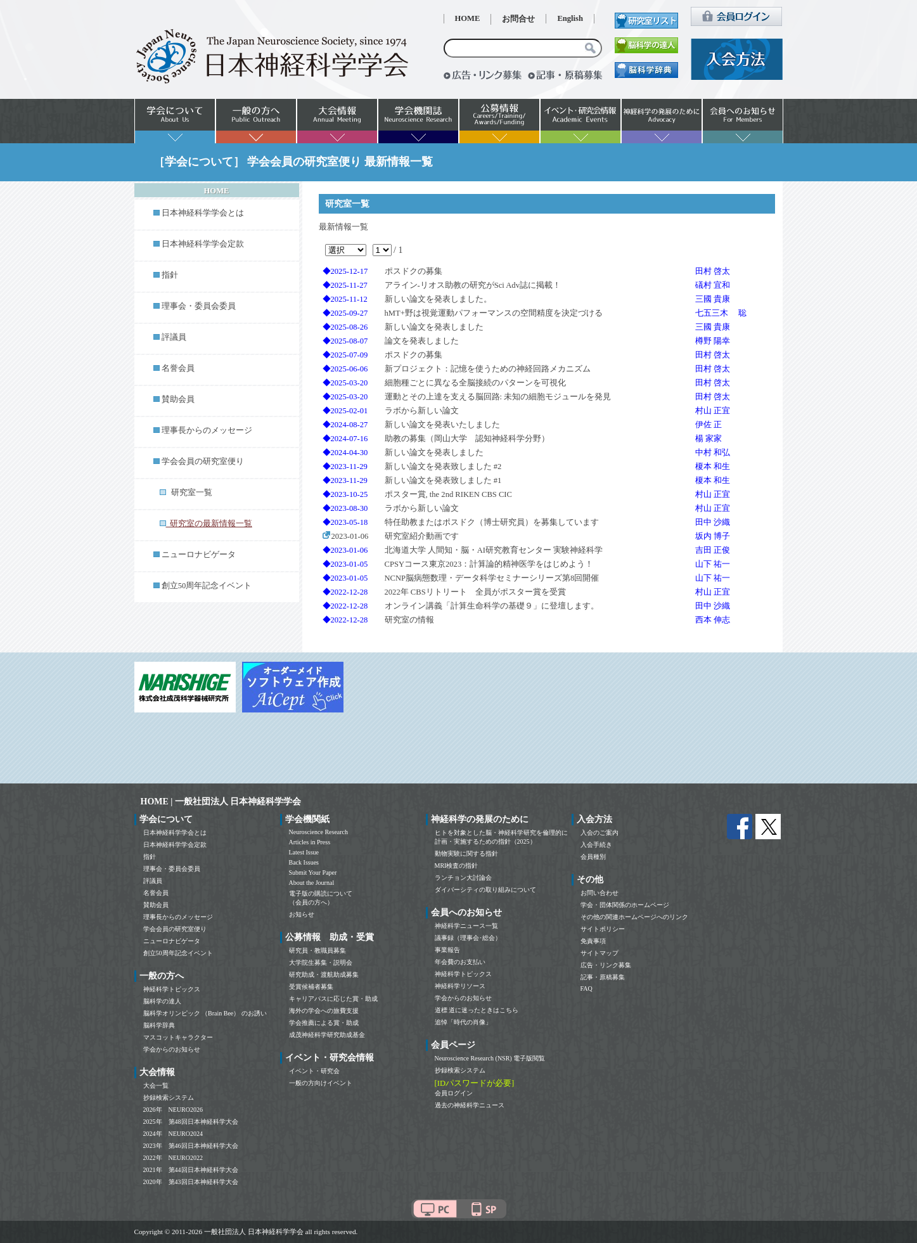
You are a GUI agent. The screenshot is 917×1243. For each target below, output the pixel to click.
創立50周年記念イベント (207, 585)
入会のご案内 (599, 832)
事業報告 (447, 949)
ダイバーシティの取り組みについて (485, 889)
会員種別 (593, 856)
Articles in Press (310, 842)
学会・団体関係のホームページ (624, 904)
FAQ (586, 988)
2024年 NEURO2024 (173, 1133)
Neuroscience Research (319, 831)
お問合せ (518, 19)
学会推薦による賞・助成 (324, 1022)
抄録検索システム (168, 1097)
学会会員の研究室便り (203, 461)
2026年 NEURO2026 (173, 1109)
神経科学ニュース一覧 (466, 925)
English (570, 18)
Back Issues (304, 862)
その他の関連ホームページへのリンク (634, 916)
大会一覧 (156, 1085)
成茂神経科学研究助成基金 (327, 1034)
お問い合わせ (599, 892)
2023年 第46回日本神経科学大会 (190, 1145)
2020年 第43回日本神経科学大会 (190, 1181)
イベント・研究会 (314, 1070)
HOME (467, 18)
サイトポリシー (602, 928)
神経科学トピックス (171, 989)
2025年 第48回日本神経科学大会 (190, 1121)
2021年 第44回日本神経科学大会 (190, 1169)
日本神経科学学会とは (203, 213)
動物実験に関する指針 (466, 853)
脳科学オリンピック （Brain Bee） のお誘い (205, 1013)
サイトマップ (599, 953)
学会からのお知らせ (171, 1049)
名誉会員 (178, 368)
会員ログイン (454, 1093)
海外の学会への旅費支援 (324, 1010)
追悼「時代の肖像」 (463, 1022)
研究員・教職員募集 (317, 950)
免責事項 (593, 940)
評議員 (174, 337)
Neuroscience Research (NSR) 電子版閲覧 (490, 1058)
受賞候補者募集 (311, 986)
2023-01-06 (346, 536)
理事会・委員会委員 (199, 306)
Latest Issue (304, 852)
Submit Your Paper (313, 872)
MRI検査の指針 (456, 865)
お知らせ (301, 914)
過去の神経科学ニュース (469, 1105)
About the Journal (312, 882)
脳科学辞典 (159, 1025)
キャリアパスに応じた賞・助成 (333, 998)
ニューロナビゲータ (199, 554)
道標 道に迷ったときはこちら (477, 1010)
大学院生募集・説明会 (320, 962)
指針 (170, 275)
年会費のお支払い (460, 961)
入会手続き (596, 844)
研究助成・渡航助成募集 (324, 974)
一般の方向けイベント (320, 1082)
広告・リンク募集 (605, 965)
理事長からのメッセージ (207, 430)
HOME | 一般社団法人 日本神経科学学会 (221, 801)
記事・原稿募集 (602, 977)
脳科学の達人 (162, 1001)
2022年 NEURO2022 (173, 1157)
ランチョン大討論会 (463, 877)
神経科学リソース (460, 985)
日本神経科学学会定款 (203, 244)
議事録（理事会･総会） (468, 937)
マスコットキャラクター (178, 1037)
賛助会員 (178, 399)
